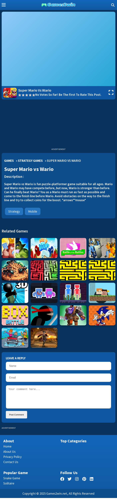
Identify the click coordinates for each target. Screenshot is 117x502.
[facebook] (62, 483)
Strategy (14, 211)
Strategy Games (30, 161)
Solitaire (8, 487)
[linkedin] (92, 483)
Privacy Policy (12, 461)
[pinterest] (84, 483)
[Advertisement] (58, 124)
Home (7, 450)
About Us (9, 456)
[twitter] (70, 483)
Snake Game (11, 482)
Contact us (10, 466)
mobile (32, 211)
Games (9, 161)
